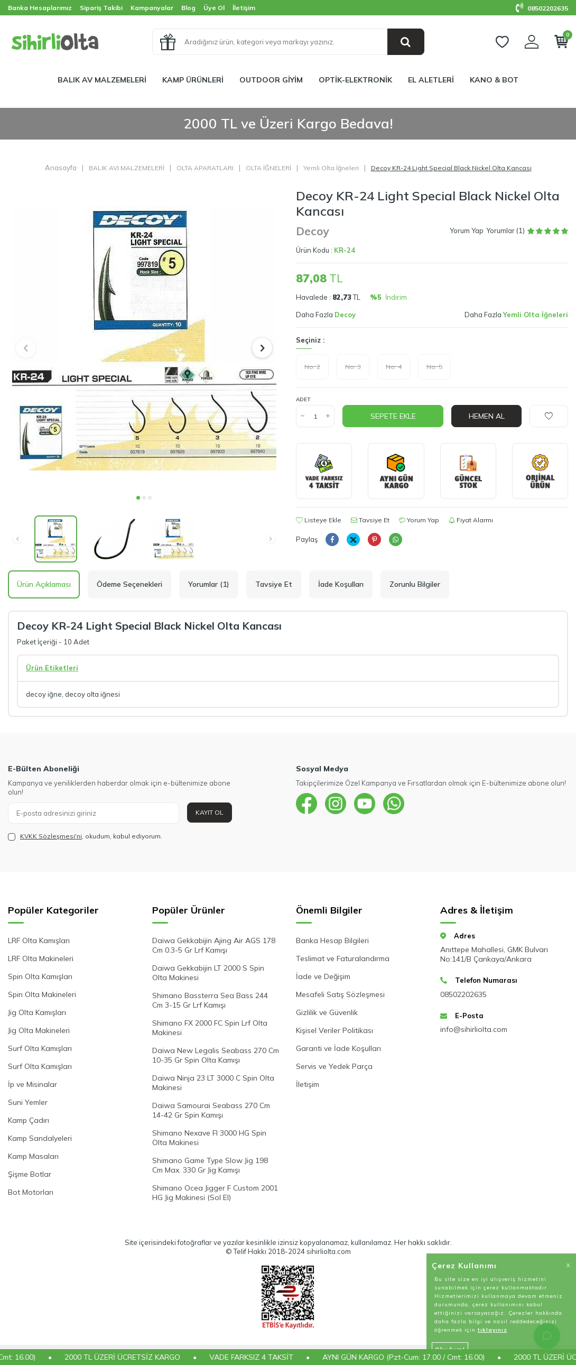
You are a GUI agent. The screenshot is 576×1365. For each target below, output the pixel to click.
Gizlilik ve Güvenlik (327, 1012)
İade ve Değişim (323, 976)
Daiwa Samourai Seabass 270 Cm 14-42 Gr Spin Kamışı (211, 1110)
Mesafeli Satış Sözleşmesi (340, 994)
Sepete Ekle (393, 416)
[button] (138, 498)
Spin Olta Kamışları (40, 976)
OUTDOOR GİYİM (271, 80)
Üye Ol (214, 8)
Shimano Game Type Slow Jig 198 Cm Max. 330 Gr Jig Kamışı (210, 1165)
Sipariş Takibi (101, 8)
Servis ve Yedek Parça (334, 1066)
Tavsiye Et (370, 520)
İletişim (244, 8)
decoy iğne (44, 694)
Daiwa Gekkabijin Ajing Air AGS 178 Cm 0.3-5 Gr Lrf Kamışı (213, 945)
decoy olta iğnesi (92, 694)
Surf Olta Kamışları (40, 1048)
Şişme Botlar (29, 1174)
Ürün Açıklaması (44, 584)
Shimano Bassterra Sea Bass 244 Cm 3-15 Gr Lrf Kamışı (210, 1000)
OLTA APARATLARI (205, 168)
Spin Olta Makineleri (42, 994)
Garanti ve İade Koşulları (338, 1048)
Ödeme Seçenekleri (129, 584)
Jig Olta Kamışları (37, 1012)
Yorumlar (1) (208, 584)
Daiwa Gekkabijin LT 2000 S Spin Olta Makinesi (208, 972)
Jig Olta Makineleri (39, 1030)
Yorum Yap (467, 230)
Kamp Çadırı (28, 1120)
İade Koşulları (341, 584)
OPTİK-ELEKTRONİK (355, 80)
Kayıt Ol (210, 812)
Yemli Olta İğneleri (331, 168)
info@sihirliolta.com (473, 1029)
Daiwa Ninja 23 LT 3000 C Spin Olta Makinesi (213, 1082)
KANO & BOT (494, 80)
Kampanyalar (152, 8)
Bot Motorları (30, 1192)
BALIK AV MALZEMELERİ (102, 80)
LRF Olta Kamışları (39, 940)
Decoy (312, 231)
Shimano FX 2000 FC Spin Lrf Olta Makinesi (209, 1027)
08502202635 (542, 8)
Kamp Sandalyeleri (40, 1138)
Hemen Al (487, 416)
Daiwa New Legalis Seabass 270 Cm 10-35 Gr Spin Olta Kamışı (215, 1055)
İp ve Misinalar (32, 1084)
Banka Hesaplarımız (40, 8)
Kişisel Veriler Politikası (334, 1030)
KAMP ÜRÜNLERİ (193, 80)
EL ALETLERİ (431, 80)
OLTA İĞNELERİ (268, 168)
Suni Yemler (28, 1102)
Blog (188, 8)
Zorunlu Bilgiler (414, 584)
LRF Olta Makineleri (40, 958)
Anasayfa (61, 167)
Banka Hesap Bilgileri (332, 940)
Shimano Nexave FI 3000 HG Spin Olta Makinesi (209, 1137)
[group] (144, 338)
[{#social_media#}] (306, 803)
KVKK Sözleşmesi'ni (51, 836)
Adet (303, 399)
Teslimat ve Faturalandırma (342, 958)
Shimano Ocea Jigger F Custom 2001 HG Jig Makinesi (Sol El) (215, 1192)
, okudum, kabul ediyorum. (85, 836)
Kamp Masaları (33, 1156)
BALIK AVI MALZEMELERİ (126, 168)
